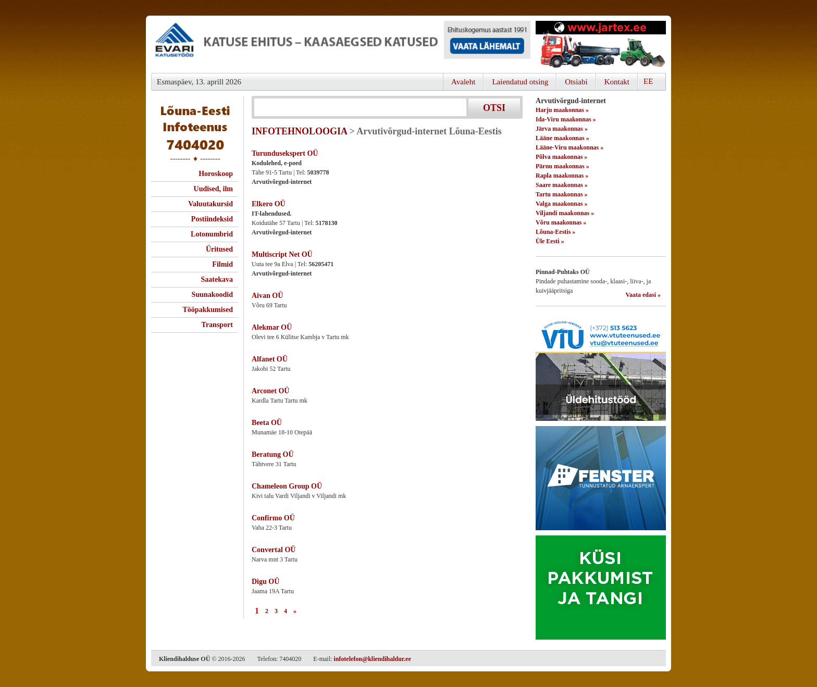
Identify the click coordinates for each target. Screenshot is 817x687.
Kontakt (616, 82)
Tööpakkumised (208, 310)
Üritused (219, 249)
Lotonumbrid (212, 234)
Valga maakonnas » (562, 203)
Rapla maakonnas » (562, 175)
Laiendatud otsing (520, 82)
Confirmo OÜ (273, 518)
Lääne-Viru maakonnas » (569, 147)
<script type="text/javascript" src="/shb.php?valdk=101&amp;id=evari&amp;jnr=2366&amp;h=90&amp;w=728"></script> (340, 44)
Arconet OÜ (270, 391)
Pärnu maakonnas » (562, 166)
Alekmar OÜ (272, 327)
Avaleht (463, 82)
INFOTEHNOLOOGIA (299, 131)
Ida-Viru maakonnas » (566, 119)
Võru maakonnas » (561, 222)
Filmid (222, 264)
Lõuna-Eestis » (555, 231)
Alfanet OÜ (270, 359)
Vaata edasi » (643, 294)
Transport (217, 325)
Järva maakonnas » (562, 128)
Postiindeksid (212, 219)
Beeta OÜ (267, 423)
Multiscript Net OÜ (282, 254)
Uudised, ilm (213, 189)
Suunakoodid (212, 294)
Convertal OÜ (273, 550)
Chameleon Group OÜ (287, 486)
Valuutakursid (210, 204)
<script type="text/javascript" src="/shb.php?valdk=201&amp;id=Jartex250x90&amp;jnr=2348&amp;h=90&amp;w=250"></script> (601, 44)
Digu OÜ (265, 581)
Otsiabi (576, 82)
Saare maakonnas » (562, 185)
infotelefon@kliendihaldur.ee (372, 659)
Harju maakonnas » (562, 110)
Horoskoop (216, 174)
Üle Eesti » (550, 241)
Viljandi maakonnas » (565, 213)
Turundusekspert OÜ (285, 153)
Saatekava (217, 279)
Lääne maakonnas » (562, 138)
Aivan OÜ (267, 295)
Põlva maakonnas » (561, 156)
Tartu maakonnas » (562, 194)
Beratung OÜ (273, 454)
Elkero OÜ (269, 204)
